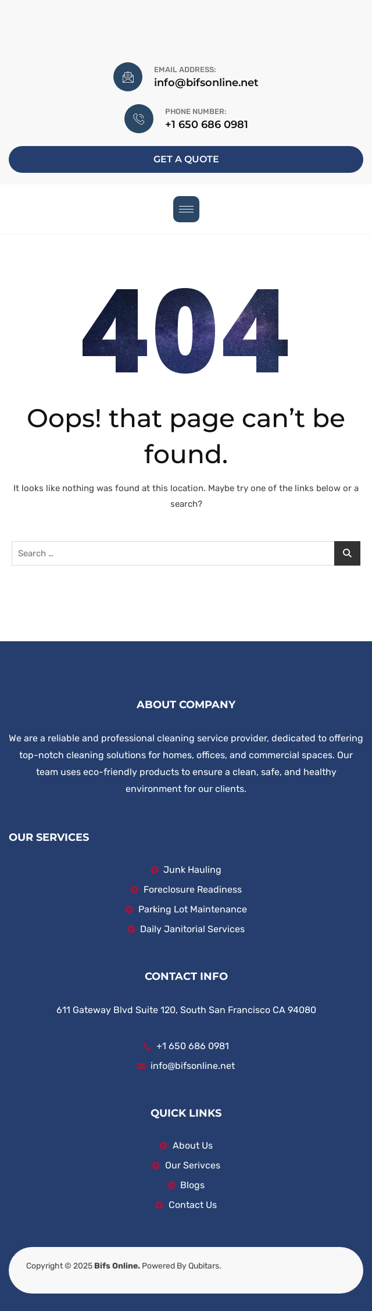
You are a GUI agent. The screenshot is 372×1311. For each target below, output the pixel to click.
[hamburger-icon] (186, 209)
